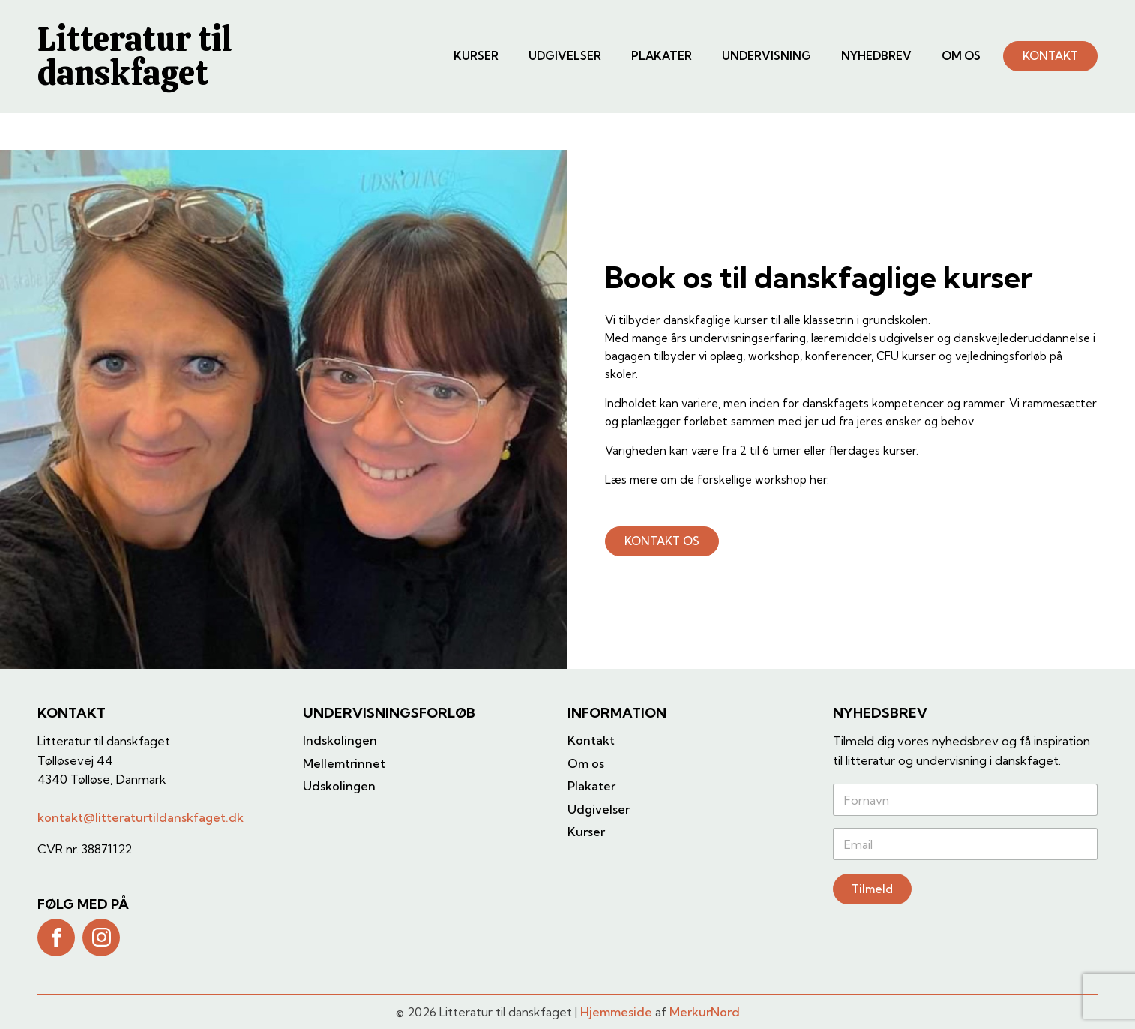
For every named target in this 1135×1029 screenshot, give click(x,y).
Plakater (661, 56)
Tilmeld (872, 889)
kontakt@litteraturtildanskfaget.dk (140, 817)
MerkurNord (704, 1011)
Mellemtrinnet (344, 763)
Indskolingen (340, 740)
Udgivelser (565, 56)
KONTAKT (1050, 56)
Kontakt (591, 740)
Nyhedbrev (876, 56)
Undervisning (766, 56)
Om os (961, 56)
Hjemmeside (616, 1011)
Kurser (476, 56)
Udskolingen (339, 786)
